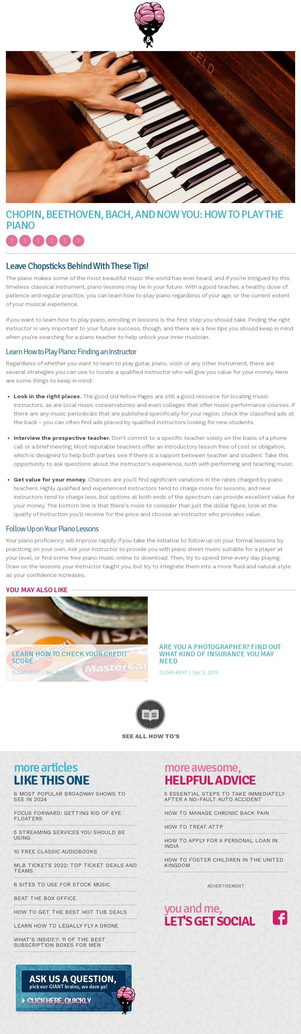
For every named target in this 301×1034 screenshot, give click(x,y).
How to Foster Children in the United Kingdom (223, 862)
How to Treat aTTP (193, 827)
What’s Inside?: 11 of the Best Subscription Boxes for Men (59, 942)
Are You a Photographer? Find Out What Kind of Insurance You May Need (220, 653)
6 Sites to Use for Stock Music (62, 884)
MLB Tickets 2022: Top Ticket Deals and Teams (75, 868)
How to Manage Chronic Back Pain (216, 813)
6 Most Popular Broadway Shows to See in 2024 (69, 796)
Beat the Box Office (45, 898)
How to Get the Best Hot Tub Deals (70, 912)
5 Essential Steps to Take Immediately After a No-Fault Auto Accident (224, 796)
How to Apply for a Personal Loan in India (220, 843)
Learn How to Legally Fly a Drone (66, 925)
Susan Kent (26, 672)
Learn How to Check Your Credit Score (69, 657)
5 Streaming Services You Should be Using (69, 835)
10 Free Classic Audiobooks (55, 851)
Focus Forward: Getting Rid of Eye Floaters (67, 816)
